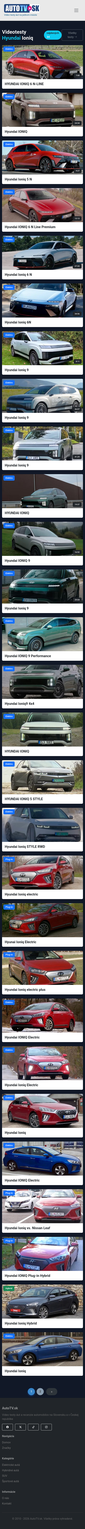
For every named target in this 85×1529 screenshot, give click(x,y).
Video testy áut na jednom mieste (20, 15)
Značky (6, 1447)
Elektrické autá (11, 1465)
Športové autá (10, 1481)
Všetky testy (72, 35)
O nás (5, 1498)
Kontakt (6, 1503)
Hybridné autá (10, 1470)
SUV (4, 1475)
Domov (6, 1442)
